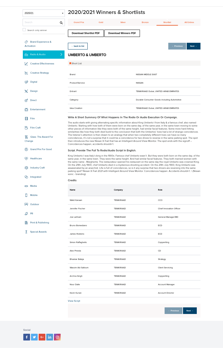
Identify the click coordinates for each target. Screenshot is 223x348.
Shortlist (167, 22)
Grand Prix (79, 22)
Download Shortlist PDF (86, 33)
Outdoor (34, 204)
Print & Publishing (39, 222)
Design (34, 91)
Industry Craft (37, 167)
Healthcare (36, 158)
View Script (74, 300)
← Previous (176, 46)
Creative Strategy (39, 72)
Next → (193, 46)
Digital (33, 81)
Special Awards (38, 231)
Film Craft (35, 127)
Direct (33, 100)
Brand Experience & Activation (38, 44)
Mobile (34, 195)
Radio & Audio (38, 54)
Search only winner (37, 30)
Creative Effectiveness (42, 63)
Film (32, 118)
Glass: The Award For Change (39, 139)
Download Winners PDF (122, 33)
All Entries (189, 22)
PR (31, 213)
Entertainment (37, 109)
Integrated (35, 176)
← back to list (78, 46)
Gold (101, 22)
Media (33, 185)
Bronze (145, 22)
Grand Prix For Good (41, 149)
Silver (123, 22)
